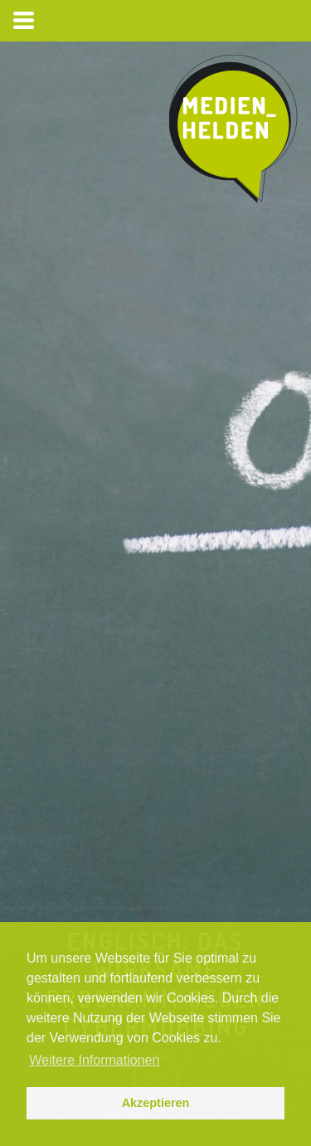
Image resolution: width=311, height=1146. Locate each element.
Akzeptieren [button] (156, 1102)
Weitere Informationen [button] (94, 1060)
